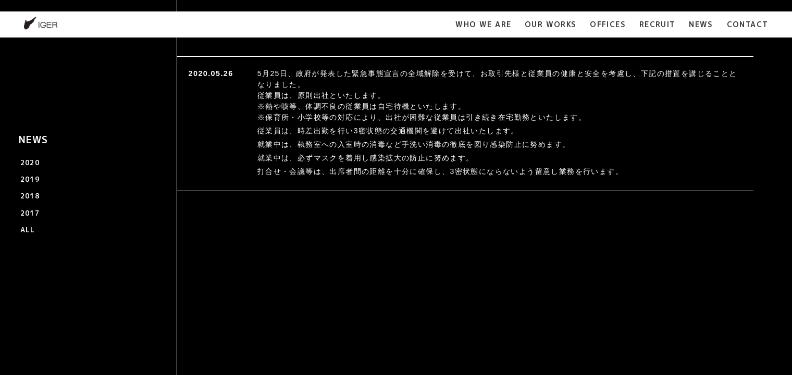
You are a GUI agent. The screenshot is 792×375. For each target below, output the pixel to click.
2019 (30, 179)
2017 (30, 213)
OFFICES (608, 24)
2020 (30, 162)
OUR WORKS (551, 24)
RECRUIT (657, 24)
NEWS (701, 24)
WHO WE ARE (483, 24)
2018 (30, 196)
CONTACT (748, 24)
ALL (27, 229)
